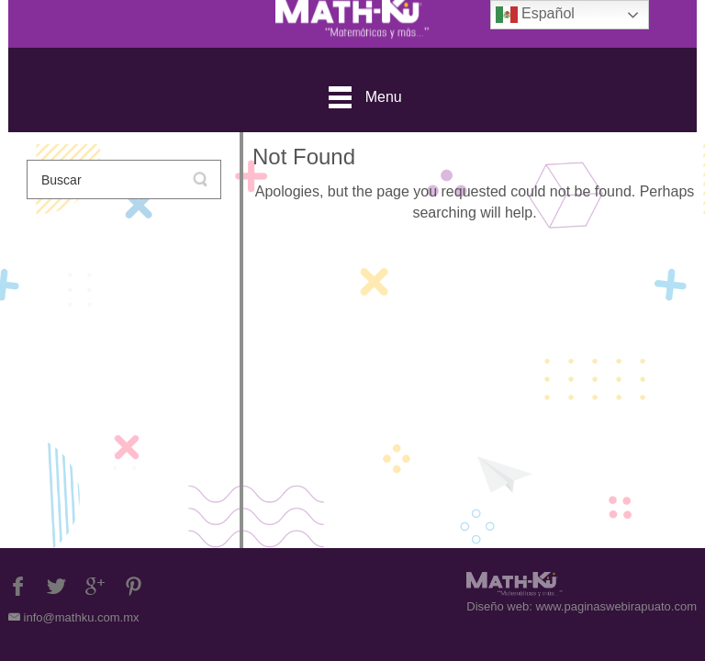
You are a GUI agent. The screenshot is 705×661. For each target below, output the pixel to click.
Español (535, 15)
